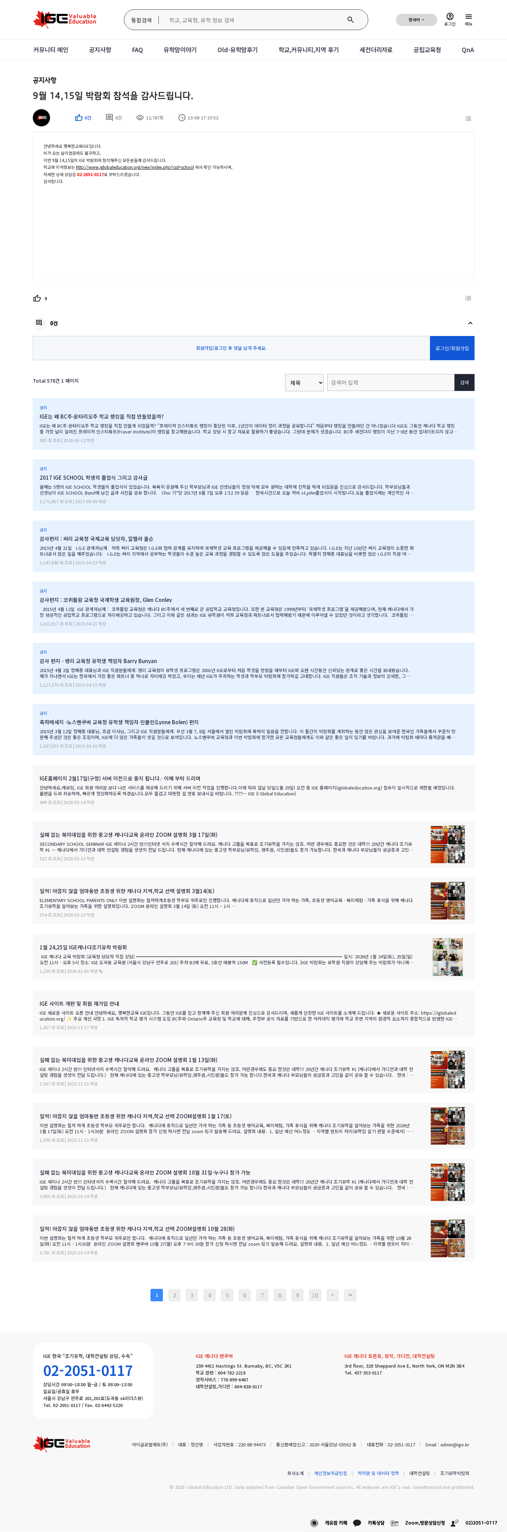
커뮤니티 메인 (44, 49)
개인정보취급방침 (330, 1473)
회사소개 (295, 1473)
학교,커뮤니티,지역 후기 (310, 49)
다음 (332, 1295)
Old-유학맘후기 (237, 49)
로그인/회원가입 (452, 348)
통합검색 (141, 20)
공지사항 (95, 49)
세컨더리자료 (380, 49)
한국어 (415, 19)
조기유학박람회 (454, 1473)
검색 (464, 382)
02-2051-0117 (88, 1370)
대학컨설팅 (419, 1473)
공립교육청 (433, 49)
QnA (475, 49)
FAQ (133, 49)
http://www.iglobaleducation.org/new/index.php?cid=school (135, 167)
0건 (113, 118)
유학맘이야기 (177, 49)
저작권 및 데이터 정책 (378, 1473)
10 (315, 1295)
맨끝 (350, 1295)
